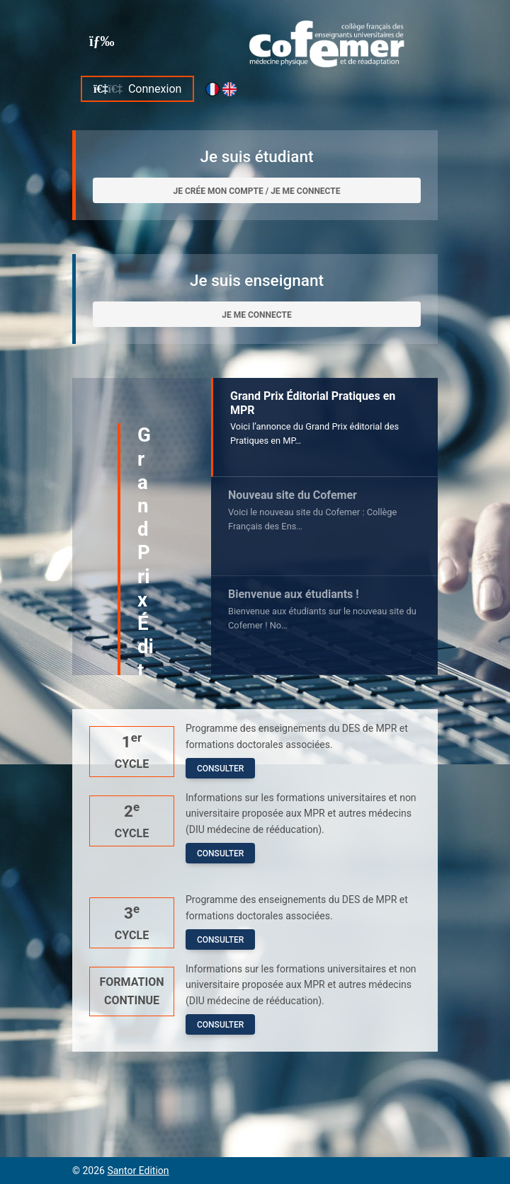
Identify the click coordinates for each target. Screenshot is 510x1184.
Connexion (137, 89)
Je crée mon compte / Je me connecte (256, 191)
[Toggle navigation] (102, 41)
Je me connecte (256, 315)
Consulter (220, 769)
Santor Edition (138, 1170)
